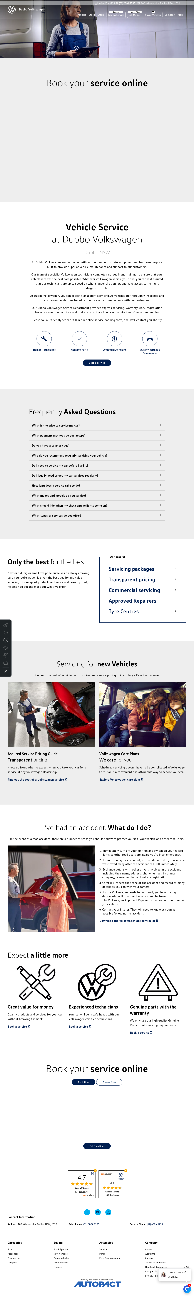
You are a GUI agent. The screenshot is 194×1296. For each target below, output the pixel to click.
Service (103, 1249)
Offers (101, 14)
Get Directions (97, 1146)
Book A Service (116, 14)
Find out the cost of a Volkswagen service (36, 779)
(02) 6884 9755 (105, 4)
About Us (150, 1253)
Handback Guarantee (156, 1266)
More (180, 14)
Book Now (83, 1082)
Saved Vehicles (153, 14)
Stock (92, 14)
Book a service (97, 362)
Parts (102, 1253)
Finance (58, 1266)
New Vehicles (61, 1253)
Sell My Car (134, 14)
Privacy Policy (152, 1275)
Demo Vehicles (61, 1258)
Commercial (14, 1258)
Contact (149, 1249)
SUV (10, 1249)
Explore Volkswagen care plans (119, 779)
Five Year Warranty (109, 1258)
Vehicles (81, 14)
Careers (149, 1258)
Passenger (13, 1253)
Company (170, 14)
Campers (12, 1262)
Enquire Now (109, 1082)
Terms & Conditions (155, 1262)
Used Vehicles (61, 1262)
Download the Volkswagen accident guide (127, 920)
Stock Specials (61, 1249)
